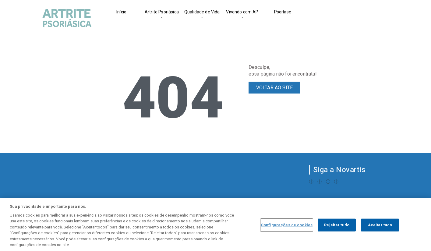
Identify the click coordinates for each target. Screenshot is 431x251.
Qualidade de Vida (202, 11)
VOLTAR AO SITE (274, 87)
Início (121, 11)
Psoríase (282, 11)
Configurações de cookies (287, 225)
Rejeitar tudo (336, 225)
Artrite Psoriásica (162, 11)
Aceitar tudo (380, 225)
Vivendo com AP (242, 11)
